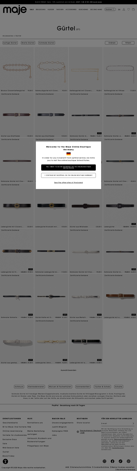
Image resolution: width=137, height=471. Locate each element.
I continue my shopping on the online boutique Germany (68, 175)
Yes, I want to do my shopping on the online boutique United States (68, 167)
